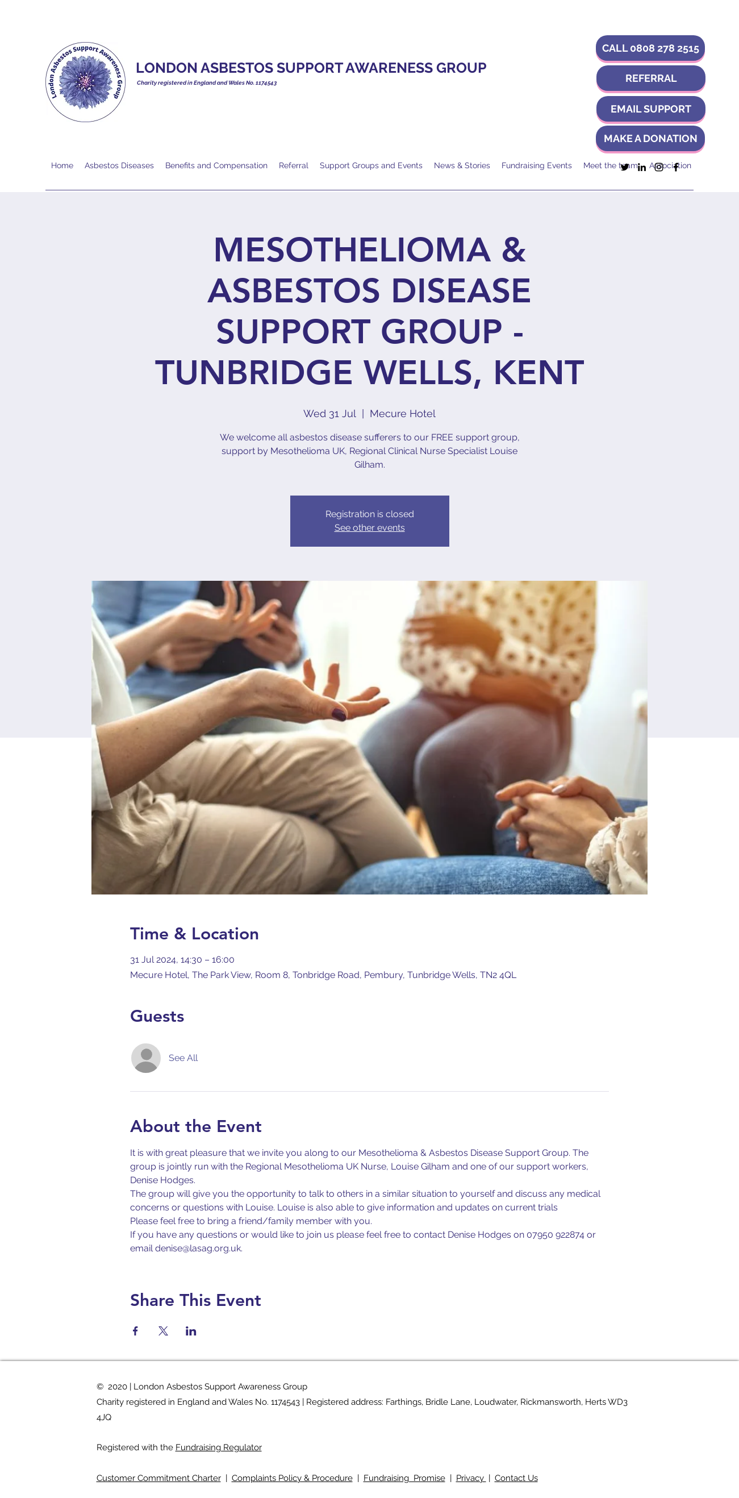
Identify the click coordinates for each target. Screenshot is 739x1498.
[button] (650, 48)
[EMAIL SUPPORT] (650, 109)
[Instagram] (659, 167)
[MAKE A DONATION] (650, 138)
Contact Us (516, 1478)
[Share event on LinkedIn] (191, 1330)
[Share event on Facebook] (135, 1330)
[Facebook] (676, 167)
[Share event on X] (163, 1330)
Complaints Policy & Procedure (292, 1478)
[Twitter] (625, 167)
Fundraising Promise (404, 1478)
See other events (370, 527)
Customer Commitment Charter (159, 1478)
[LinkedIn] (642, 167)
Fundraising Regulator (219, 1447)
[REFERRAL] (650, 78)
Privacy (471, 1478)
